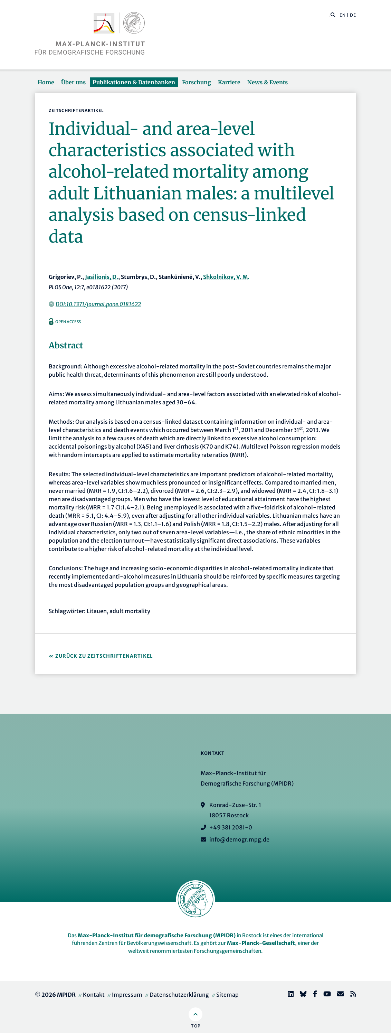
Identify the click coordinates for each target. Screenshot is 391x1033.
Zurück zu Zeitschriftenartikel (104, 656)
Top (195, 1026)
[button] (333, 14)
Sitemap (227, 994)
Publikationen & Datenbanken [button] (134, 82)
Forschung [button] (196, 82)
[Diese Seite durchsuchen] (329, 15)
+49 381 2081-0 (230, 827)
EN (343, 15)
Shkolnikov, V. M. (226, 276)
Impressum (127, 994)
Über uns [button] (73, 82)
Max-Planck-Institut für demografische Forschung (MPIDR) (157, 935)
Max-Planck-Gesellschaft (261, 943)
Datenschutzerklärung (179, 994)
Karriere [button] (229, 82)
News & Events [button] (267, 82)
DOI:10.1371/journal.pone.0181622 (98, 304)
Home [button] (46, 82)
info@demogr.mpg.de (239, 839)
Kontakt (94, 994)
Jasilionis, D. (101, 276)
